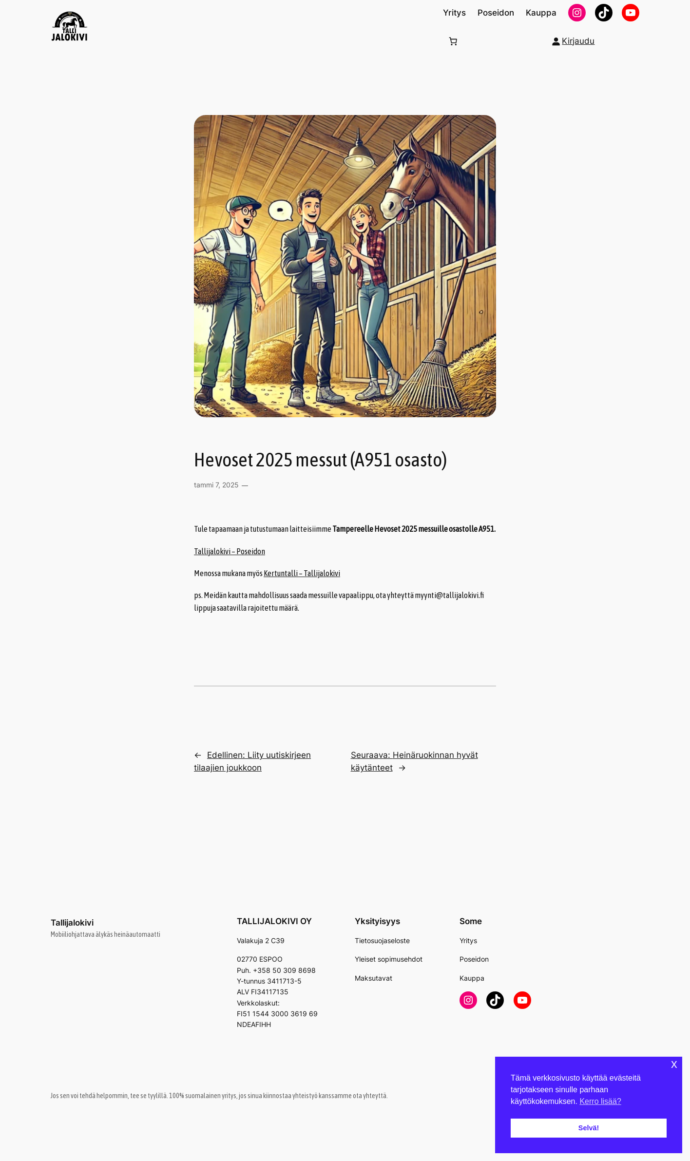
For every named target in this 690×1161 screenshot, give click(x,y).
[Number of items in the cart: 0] (453, 41)
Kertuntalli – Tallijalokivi (302, 573)
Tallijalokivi (72, 923)
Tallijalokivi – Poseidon (229, 551)
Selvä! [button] (588, 1128)
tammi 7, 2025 (216, 485)
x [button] (674, 1063)
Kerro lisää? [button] (600, 1101)
